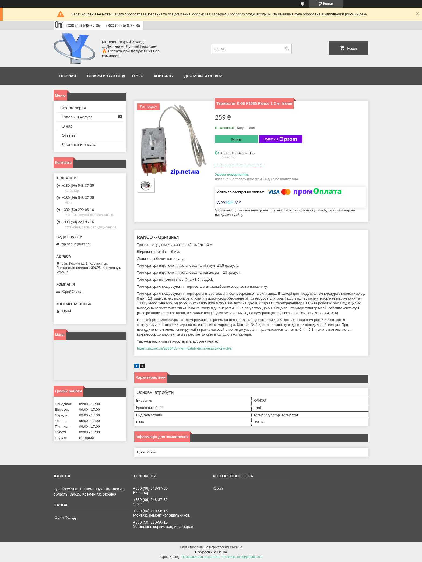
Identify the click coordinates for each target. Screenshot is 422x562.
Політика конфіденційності (242, 557)
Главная (67, 76)
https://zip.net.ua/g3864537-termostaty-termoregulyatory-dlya (184, 348)
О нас (137, 76)
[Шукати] (287, 48)
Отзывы (69, 135)
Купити (236, 139)
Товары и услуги (103, 76)
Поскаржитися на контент (200, 557)
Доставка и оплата (203, 76)
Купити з (280, 139)
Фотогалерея (74, 108)
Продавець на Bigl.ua (211, 552)
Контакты (164, 76)
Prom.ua (236, 547)
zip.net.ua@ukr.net (76, 244)
